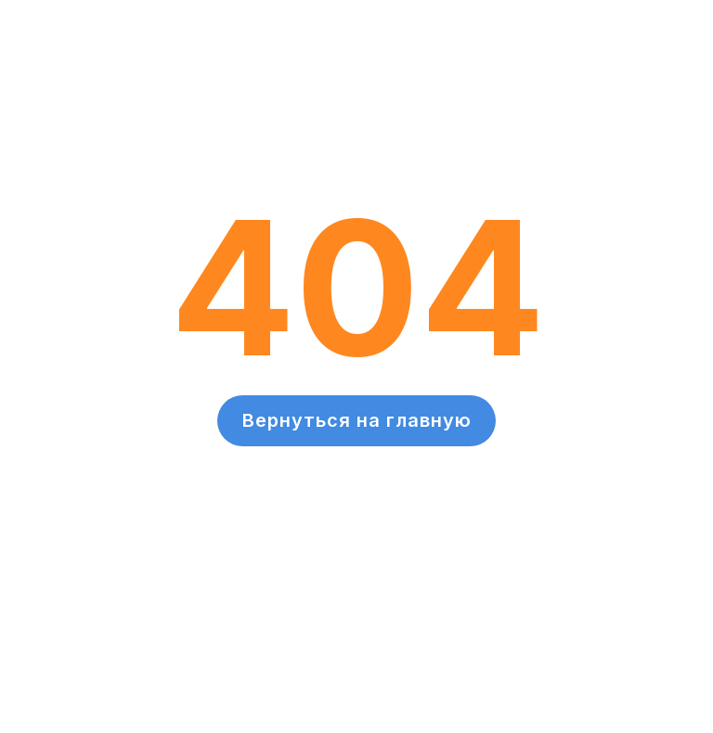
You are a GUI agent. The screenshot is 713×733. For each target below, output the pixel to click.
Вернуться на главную (357, 420)
